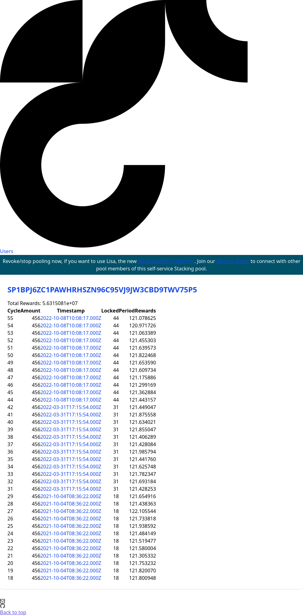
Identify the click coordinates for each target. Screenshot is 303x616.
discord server (233, 261)
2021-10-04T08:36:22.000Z (70, 496)
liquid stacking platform (166, 261)
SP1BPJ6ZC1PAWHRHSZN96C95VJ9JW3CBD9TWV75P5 (102, 289)
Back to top (13, 612)
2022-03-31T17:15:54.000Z (70, 407)
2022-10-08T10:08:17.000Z (70, 318)
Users (6, 251)
